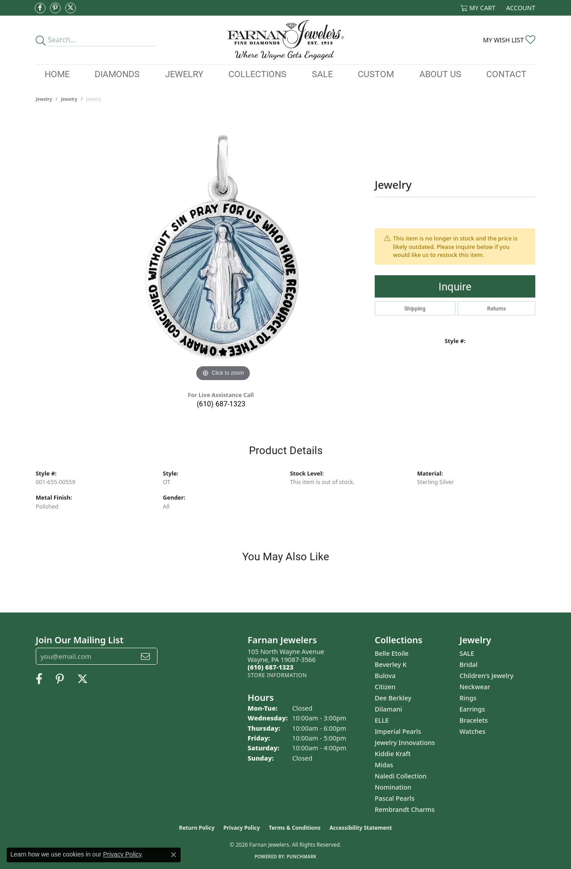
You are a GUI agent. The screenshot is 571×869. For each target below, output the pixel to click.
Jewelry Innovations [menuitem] (405, 742)
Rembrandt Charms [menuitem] (404, 809)
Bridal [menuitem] (468, 664)
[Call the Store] (271, 667)
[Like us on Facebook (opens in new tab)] (40, 8)
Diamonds (117, 73)
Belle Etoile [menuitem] (392, 653)
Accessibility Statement (360, 828)
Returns (496, 308)
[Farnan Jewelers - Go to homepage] (285, 40)
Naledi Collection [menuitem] (400, 776)
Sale (322, 73)
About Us (440, 73)
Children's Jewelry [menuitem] (486, 675)
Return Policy (197, 828)
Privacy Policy (241, 828)
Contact (506, 73)
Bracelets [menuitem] (473, 720)
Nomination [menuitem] (393, 787)
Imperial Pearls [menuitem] (398, 731)
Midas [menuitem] (384, 765)
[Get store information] (277, 675)
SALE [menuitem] (466, 653)
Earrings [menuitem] (472, 709)
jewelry (69, 99)
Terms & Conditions (295, 828)
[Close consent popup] (173, 854)
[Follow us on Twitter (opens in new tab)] (70, 8)
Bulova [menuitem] (385, 675)
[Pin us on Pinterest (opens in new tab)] (55, 8)
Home (57, 73)
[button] (478, 8)
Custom (376, 73)
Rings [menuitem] (467, 698)
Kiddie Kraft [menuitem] (393, 753)
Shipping (415, 308)
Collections (257, 73)
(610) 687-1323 (221, 403)
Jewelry (184, 73)
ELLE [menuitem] (382, 720)
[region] (223, 250)
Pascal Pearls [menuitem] (394, 798)
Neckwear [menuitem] (474, 687)
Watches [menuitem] (472, 731)
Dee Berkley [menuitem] (393, 698)
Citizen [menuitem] (385, 687)
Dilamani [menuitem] (388, 709)
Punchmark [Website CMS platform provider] (302, 856)
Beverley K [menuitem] (391, 664)
